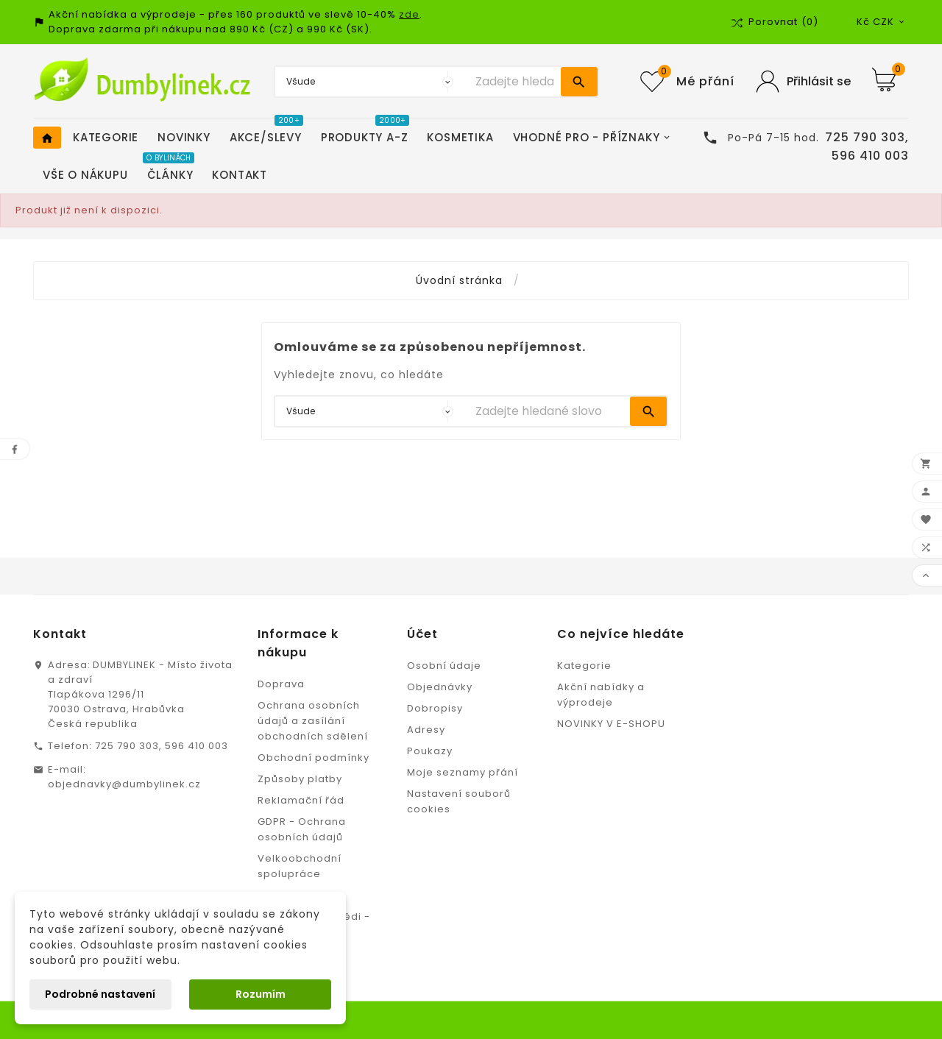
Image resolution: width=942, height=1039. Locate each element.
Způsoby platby (300, 779)
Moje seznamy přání (462, 772)
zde (409, 14)
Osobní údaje (444, 666)
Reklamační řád (301, 800)
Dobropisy (435, 708)
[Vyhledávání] (514, 81)
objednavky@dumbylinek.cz (124, 784)
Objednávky (439, 687)
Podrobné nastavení (100, 994)
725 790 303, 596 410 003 (161, 746)
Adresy (426, 730)
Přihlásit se (819, 81)
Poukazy (430, 751)
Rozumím (261, 994)
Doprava (281, 684)
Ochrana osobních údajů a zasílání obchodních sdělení (313, 720)
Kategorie (584, 666)
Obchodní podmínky (313, 758)
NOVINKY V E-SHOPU (611, 724)
